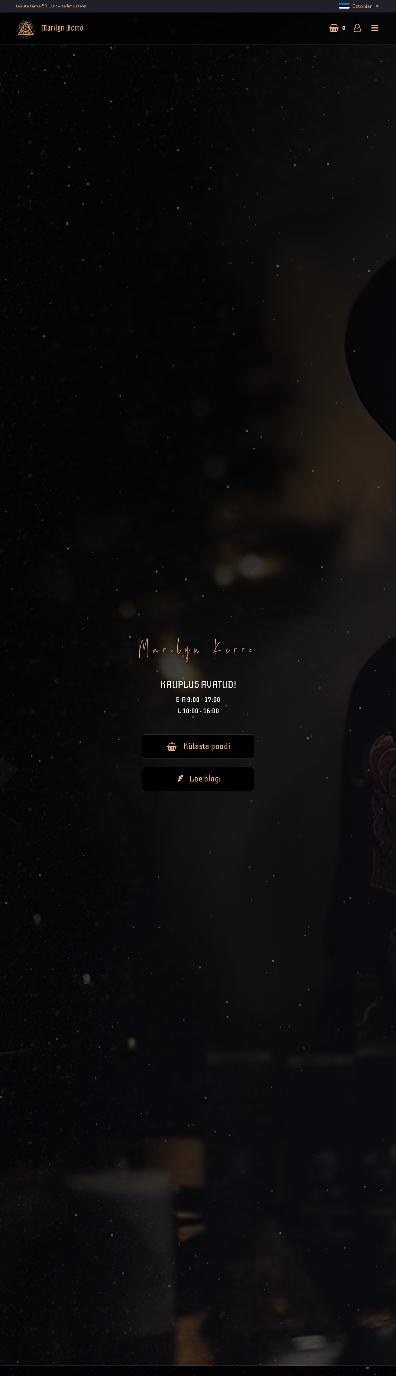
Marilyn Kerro (49, 29)
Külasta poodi (198, 746)
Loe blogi (198, 779)
